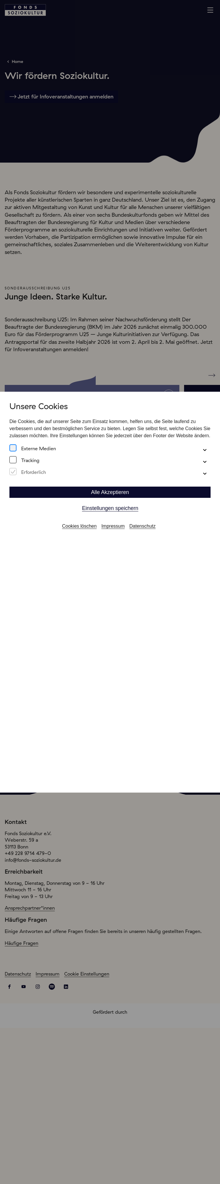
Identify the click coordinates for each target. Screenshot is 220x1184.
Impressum (113, 526)
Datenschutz (142, 526)
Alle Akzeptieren (110, 492)
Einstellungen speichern (110, 508)
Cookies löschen (79, 526)
